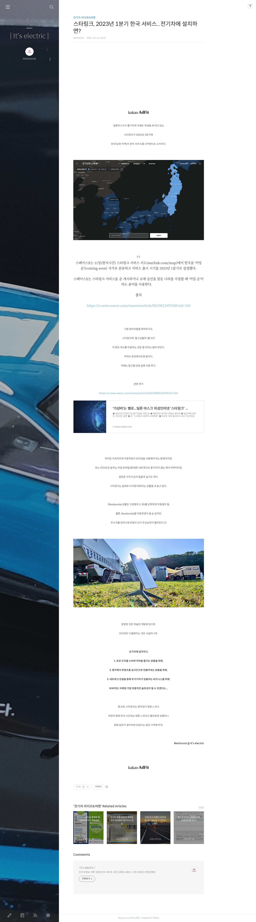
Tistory (175, 918)
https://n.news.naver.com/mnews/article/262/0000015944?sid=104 (157, 393)
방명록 (23, 915)
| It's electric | (29, 36)
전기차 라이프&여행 (103, 17)
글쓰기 (10, 915)
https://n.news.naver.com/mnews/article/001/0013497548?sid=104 (157, 305)
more (220, 807)
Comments (100, 855)
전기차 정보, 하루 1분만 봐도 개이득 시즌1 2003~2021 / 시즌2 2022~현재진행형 (136, 872)
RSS (36, 915)
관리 (49, 915)
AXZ (157, 918)
